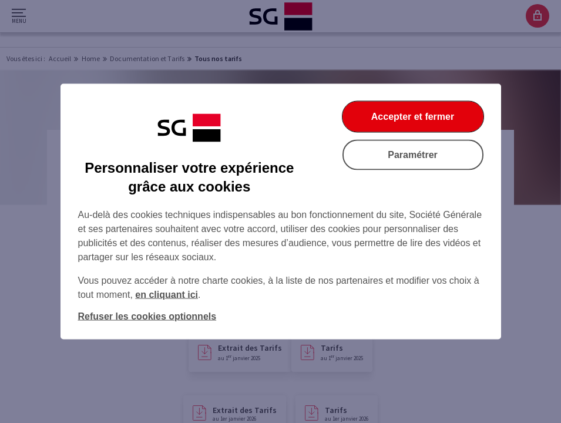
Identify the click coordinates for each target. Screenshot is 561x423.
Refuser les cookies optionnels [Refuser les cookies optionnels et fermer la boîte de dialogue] (147, 316)
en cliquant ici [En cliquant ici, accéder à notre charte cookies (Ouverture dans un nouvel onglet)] (166, 295)
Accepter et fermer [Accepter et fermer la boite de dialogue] (412, 117)
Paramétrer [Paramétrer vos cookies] (413, 155)
